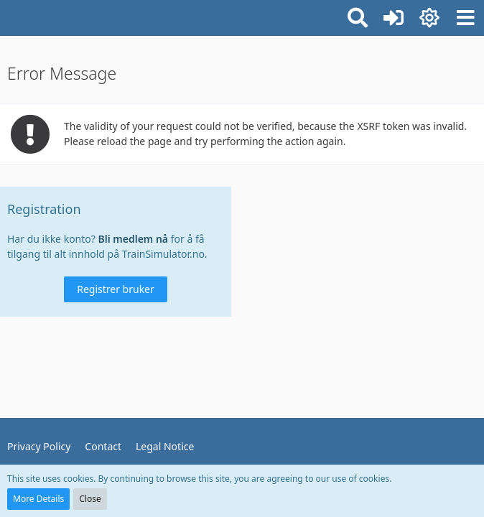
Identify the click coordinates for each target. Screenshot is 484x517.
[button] (465, 18)
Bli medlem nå (133, 239)
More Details (38, 499)
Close (90, 499)
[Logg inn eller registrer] (393, 18)
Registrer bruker (115, 289)
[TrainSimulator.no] (7, 15)
